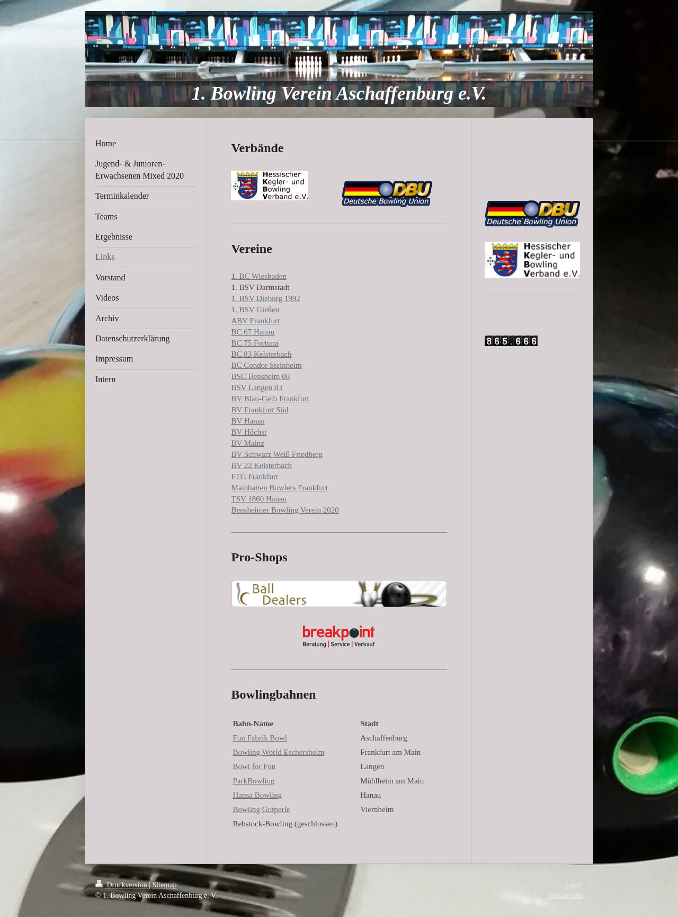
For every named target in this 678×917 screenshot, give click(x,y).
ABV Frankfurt (255, 320)
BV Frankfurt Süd (259, 409)
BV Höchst (248, 432)
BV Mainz (247, 443)
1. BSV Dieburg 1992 (265, 298)
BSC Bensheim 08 (260, 376)
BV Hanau (247, 421)
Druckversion (122, 885)
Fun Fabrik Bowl (260, 738)
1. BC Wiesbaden (259, 276)
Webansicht (565, 896)
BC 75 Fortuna (254, 343)
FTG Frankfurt (254, 476)
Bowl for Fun (254, 766)
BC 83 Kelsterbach (261, 354)
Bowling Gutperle (261, 809)
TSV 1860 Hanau (259, 499)
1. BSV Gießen (255, 309)
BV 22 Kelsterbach (261, 465)
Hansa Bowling (257, 795)
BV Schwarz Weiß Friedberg (277, 454)
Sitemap (165, 885)
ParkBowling (253, 781)
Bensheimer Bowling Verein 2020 (284, 510)
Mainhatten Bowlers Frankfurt (279, 487)
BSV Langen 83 (256, 387)
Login (574, 885)
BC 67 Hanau (252, 332)
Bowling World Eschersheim (278, 752)
